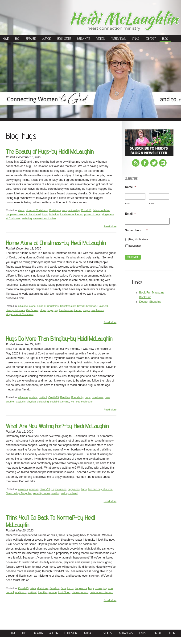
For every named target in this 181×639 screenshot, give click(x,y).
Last (151, 203)
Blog (165, 38)
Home (6, 38)
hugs (45, 214)
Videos (100, 38)
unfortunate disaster (101, 592)
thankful (42, 592)
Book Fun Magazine (152, 292)
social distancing (59, 401)
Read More (110, 226)
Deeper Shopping (150, 301)
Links (135, 38)
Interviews (118, 38)
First (128, 203)
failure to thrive (101, 210)
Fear (63, 588)
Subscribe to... (136, 230)
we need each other (44, 218)
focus (70, 588)
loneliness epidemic (71, 214)
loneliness (97, 397)
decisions (42, 588)
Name (130, 187)
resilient (32, 592)
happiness (73, 489)
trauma (53, 592)
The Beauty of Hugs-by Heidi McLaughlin (50, 151)
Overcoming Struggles (19, 493)
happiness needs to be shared (23, 214)
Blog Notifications (138, 239)
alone (21, 210)
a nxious (23, 489)
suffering (27, 218)
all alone (23, 306)
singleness (97, 310)
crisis (33, 588)
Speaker (31, 38)
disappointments (15, 310)
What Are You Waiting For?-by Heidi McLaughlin (57, 426)
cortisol (43, 397)
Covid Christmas (86, 306)
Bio (17, 38)
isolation (54, 214)
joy (56, 310)
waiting (55, 493)
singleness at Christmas (19, 314)
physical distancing (38, 401)
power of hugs (92, 214)
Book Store (64, 38)
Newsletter (135, 245)
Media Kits (83, 38)
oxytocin (20, 401)
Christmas (55, 210)
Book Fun (145, 297)
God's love (32, 310)
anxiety (33, 397)
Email (130, 213)
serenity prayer (41, 493)
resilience (20, 592)
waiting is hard (69, 493)
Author (46, 38)
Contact (151, 38)
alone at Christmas (37, 210)
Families (65, 397)
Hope (43, 310)
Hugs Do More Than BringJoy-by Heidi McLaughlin (59, 338)
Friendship (77, 397)
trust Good (64, 592)
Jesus (98, 588)
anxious (33, 489)
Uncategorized (80, 592)
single (86, 310)
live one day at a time (100, 489)
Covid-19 (86, 210)
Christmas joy (68, 306)
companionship (71, 210)
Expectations (58, 489)
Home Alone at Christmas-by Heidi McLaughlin (56, 242)
